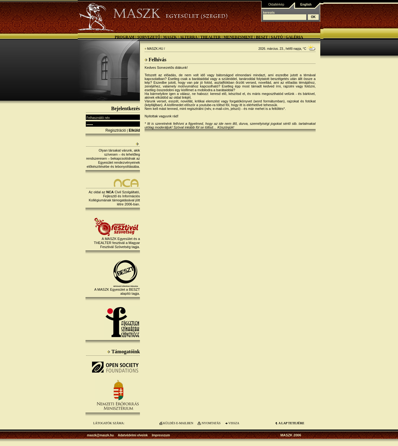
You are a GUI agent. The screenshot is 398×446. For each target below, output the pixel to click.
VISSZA (233, 423)
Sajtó (277, 37)
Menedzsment (238, 37)
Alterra (189, 37)
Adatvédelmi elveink (133, 435)
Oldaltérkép (276, 4)
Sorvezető (148, 37)
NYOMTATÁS (211, 423)
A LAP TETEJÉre (291, 423)
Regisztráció (115, 130)
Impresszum (161, 435)
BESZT (262, 37)
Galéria (294, 37)
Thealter (210, 37)
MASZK (170, 37)
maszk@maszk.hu (100, 435)
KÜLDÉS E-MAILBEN (178, 423)
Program (124, 37)
